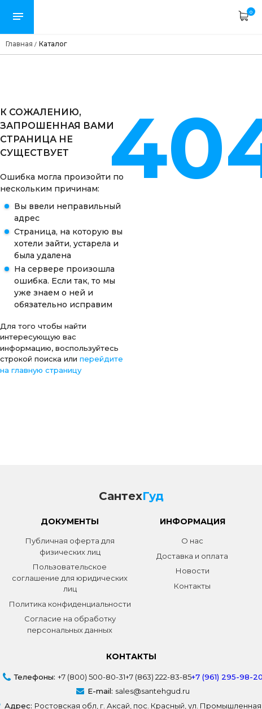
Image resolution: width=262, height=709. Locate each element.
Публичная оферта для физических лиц (70, 546)
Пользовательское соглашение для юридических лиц (70, 577)
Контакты (192, 585)
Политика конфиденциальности (70, 603)
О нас (192, 540)
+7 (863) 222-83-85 (158, 676)
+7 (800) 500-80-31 (91, 676)
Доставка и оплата (192, 555)
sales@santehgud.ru (152, 690)
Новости (192, 570)
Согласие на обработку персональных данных (70, 624)
